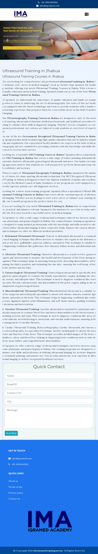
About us (13, 481)
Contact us (14, 498)
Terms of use (15, 486)
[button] (7, 40)
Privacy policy (15, 492)
